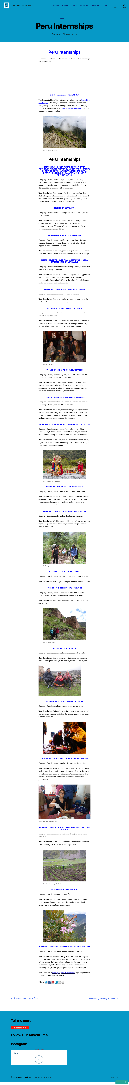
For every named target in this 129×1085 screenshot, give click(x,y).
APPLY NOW (74, 98)
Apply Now (96, 6)
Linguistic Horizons (24, 1080)
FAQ (74, 6)
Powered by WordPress (42, 1080)
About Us (55, 6)
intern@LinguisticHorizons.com (73, 111)
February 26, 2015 (71, 37)
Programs (65, 6)
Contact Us (83, 6)
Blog (105, 6)
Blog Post (64, 21)
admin (58, 37)
